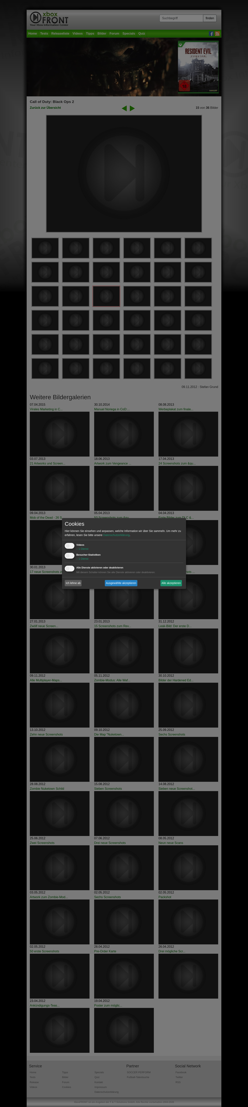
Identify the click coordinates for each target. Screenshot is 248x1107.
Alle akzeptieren (171, 583)
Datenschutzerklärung (116, 535)
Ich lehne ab (73, 583)
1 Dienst (82, 549)
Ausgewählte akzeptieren (121, 583)
